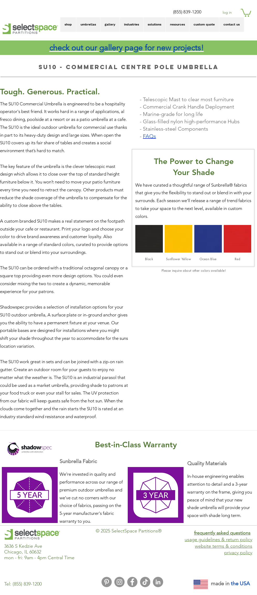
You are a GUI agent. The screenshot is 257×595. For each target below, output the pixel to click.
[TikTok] (145, 582)
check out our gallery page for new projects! (126, 48)
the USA (240, 583)
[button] (246, 12)
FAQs (149, 136)
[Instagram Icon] (119, 582)
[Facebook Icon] (132, 582)
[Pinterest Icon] (106, 582)
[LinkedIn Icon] (158, 582)
